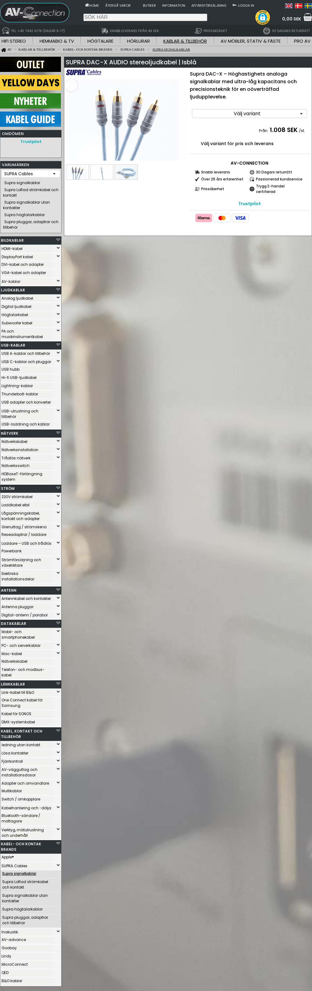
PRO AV (302, 41)
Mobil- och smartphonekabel (18, 633)
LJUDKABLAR (13, 288)
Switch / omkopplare (21, 797)
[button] (262, 17)
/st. (302, 131)
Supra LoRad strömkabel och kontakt (30, 191)
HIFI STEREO (14, 41)
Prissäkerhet (212, 188)
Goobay (9, 946)
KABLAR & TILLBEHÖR (185, 41)
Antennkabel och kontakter (26, 597)
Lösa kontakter (15, 751)
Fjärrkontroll (12, 759)
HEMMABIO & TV (57, 41)
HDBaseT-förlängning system (22, 475)
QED (5, 971)
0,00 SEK (291, 19)
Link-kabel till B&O (18, 690)
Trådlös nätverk (16, 456)
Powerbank (12, 549)
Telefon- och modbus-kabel (23, 670)
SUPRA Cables (14, 864)
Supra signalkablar (22, 181)
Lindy (6, 954)
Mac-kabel (12, 652)
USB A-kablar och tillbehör (26, 352)
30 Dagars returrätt (274, 172)
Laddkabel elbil (16, 503)
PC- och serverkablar (21, 644)
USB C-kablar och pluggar (26, 360)
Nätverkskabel (14, 440)
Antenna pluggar (18, 605)
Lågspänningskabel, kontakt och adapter (21, 514)
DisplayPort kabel (17, 255)
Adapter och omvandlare (25, 781)
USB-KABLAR (13, 343)
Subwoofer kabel (17, 321)
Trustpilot (30, 141)
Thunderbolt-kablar (20, 392)
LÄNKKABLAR (13, 682)
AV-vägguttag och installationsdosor (19, 770)
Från (263, 131)
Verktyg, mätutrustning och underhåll (23, 831)
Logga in (246, 5)
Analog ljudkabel (17, 296)
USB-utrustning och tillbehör (20, 412)
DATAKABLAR (13, 622)
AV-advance (14, 938)
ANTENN (8, 588)
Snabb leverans (215, 172)
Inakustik (10, 930)
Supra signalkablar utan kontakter (26, 203)
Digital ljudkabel (16, 305)
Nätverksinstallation (20, 448)
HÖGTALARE (100, 41)
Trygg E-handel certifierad (270, 189)
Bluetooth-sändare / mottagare (21, 816)
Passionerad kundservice (279, 179)
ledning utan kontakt (21, 743)
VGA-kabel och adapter (24, 271)
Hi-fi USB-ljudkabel (19, 376)
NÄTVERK (9, 431)
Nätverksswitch (16, 464)
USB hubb (11, 367)
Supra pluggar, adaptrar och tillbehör (30, 223)
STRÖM (8, 487)
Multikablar (12, 789)
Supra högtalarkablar (24, 213)
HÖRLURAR (138, 41)
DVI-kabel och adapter (23, 263)
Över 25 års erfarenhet (222, 179)
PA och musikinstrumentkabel (22, 332)
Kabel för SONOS (16, 712)
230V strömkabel (17, 495)
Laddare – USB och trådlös (26, 541)
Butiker (149, 5)
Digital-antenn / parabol (25, 613)
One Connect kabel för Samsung (22, 701)
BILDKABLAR (12, 238)
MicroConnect (15, 962)
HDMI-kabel (12, 247)
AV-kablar (11, 280)
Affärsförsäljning (208, 5)
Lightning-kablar (17, 384)
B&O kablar (12, 979)
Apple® (8, 855)
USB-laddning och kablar (26, 422)
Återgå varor (118, 5)
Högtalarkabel (15, 313)
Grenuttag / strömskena (24, 525)
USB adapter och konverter (26, 400)
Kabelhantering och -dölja (26, 806)
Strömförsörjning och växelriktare (21, 561)
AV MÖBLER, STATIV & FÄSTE (251, 41)
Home (94, 5)
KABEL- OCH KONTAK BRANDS (21, 845)
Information (173, 5)
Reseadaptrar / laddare (24, 533)
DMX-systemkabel (18, 720)
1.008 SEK (284, 130)
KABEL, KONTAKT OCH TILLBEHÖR (21, 732)
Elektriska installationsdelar (18, 574)
